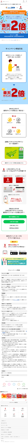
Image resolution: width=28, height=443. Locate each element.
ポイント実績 (16, 299)
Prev (2, 400)
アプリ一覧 (2, 441)
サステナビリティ (12, 441)
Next (26, 400)
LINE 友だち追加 (14, 221)
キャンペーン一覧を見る (14, 402)
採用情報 (11, 436)
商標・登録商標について (17, 436)
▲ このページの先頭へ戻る (22, 388)
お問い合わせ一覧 (7, 441)
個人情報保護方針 (7, 436)
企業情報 (2, 436)
